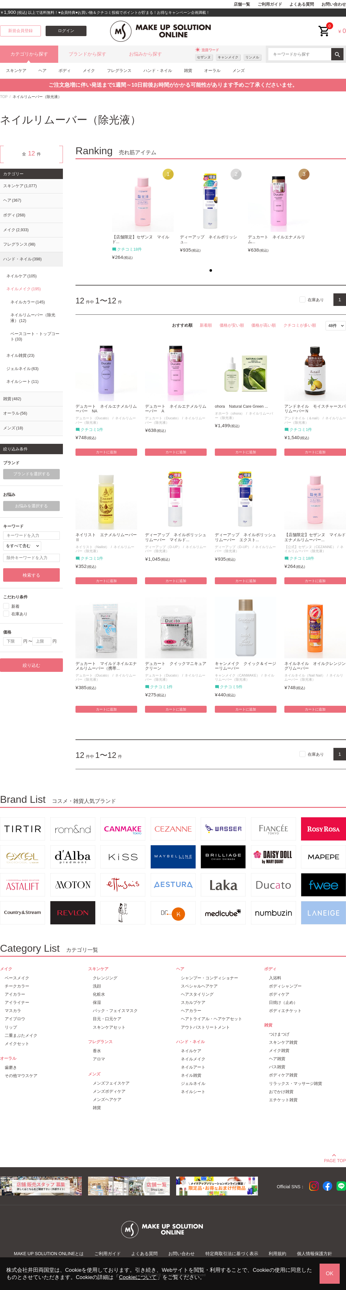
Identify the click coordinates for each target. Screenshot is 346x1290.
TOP (4, 97)
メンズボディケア (109, 1091)
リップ (11, 1027)
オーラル (212, 70)
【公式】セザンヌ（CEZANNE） (310, 547)
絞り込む (31, 665)
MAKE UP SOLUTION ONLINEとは (49, 1253)
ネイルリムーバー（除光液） (313, 549)
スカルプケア (193, 1002)
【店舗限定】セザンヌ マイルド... (140, 239)
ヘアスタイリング (197, 994)
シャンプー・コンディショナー (209, 978)
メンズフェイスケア (111, 1083)
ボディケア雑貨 (283, 1075)
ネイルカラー (27, 302)
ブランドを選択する (31, 474)
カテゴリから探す (29, 54)
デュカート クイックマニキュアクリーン (175, 666)
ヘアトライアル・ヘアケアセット (211, 1018)
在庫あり (316, 299)
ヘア (42, 70)
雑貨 (188, 70)
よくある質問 (301, 4)
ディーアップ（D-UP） (163, 547)
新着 (15, 606)
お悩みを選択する (31, 506)
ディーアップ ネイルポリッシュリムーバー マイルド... (175, 537)
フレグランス (119, 70)
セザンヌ (204, 57)
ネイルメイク (23, 289)
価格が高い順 (263, 325)
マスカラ (13, 1010)
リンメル (252, 57)
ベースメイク (17, 978)
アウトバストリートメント (205, 1027)
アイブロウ (15, 1018)
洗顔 (97, 986)
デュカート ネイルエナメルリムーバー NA (106, 408)
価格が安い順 (232, 325)
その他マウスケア (21, 1075)
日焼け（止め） (283, 1002)
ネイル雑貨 (20, 355)
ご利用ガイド (270, 4)
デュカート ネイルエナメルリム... (276, 239)
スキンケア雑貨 (283, 1042)
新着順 (206, 325)
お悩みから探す (145, 54)
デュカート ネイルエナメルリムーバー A (175, 408)
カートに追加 (106, 452)
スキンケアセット (109, 1027)
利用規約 (277, 1253)
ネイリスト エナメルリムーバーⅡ (106, 537)
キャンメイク (228, 57)
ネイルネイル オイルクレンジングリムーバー (315, 666)
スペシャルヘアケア (199, 986)
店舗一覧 (242, 4)
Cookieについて (138, 1277)
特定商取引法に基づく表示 (231, 1253)
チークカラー (17, 986)
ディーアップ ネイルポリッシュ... (208, 239)
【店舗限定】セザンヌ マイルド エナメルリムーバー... (315, 537)
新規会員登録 (20, 31)
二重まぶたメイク (21, 1035)
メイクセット (17, 1043)
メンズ (238, 70)
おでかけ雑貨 (281, 1091)
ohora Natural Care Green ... (241, 406)
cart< (324, 26)
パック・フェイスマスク (115, 1010)
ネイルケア (21, 276)
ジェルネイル (22, 369)
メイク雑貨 (279, 1050)
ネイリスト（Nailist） (92, 547)
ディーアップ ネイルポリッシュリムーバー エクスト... (245, 537)
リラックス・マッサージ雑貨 (295, 1083)
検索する (31, 575)
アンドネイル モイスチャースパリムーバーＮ (315, 408)
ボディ (65, 70)
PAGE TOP (335, 1159)
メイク (89, 70)
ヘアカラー (191, 1010)
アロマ (99, 1059)
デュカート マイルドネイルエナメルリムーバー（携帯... (106, 666)
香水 (97, 1050)
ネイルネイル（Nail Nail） (304, 675)
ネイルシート (22, 381)
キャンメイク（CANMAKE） (237, 675)
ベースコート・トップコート (34, 337)
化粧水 (99, 994)
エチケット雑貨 (283, 1099)
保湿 (97, 1002)
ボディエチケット (285, 1010)
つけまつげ (279, 1034)
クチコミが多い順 (299, 325)
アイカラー (15, 994)
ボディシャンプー (285, 986)
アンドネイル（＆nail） (302, 418)
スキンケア (16, 70)
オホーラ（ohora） (230, 413)
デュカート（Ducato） (93, 418)
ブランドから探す (87, 54)
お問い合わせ (333, 4)
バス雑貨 (277, 1066)
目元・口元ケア (107, 1018)
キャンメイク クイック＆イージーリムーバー (245, 666)
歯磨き (11, 1067)
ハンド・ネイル (157, 70)
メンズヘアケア (107, 1099)
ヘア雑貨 (277, 1058)
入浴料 (275, 978)
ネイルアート (193, 1067)
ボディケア (279, 994)
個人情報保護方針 (314, 1253)
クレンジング (105, 978)
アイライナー (17, 1002)
